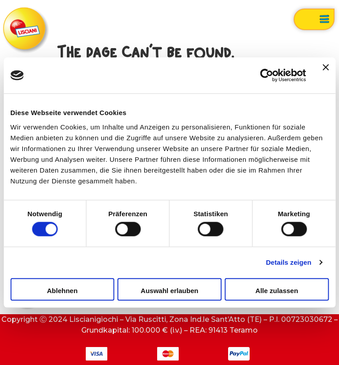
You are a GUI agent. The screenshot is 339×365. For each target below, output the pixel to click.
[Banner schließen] (325, 75)
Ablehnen (62, 290)
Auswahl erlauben (169, 290)
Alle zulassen (276, 290)
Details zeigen (288, 262)
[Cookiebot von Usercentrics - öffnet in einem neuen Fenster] (266, 75)
